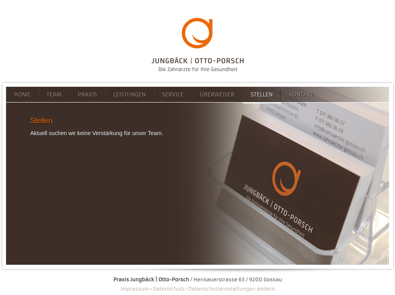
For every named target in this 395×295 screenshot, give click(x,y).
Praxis (87, 94)
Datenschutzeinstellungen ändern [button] (231, 289)
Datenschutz (169, 289)
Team (54, 94)
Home (22, 94)
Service (173, 94)
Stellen (262, 94)
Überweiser (217, 94)
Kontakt (301, 94)
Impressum (135, 289)
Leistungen (129, 94)
